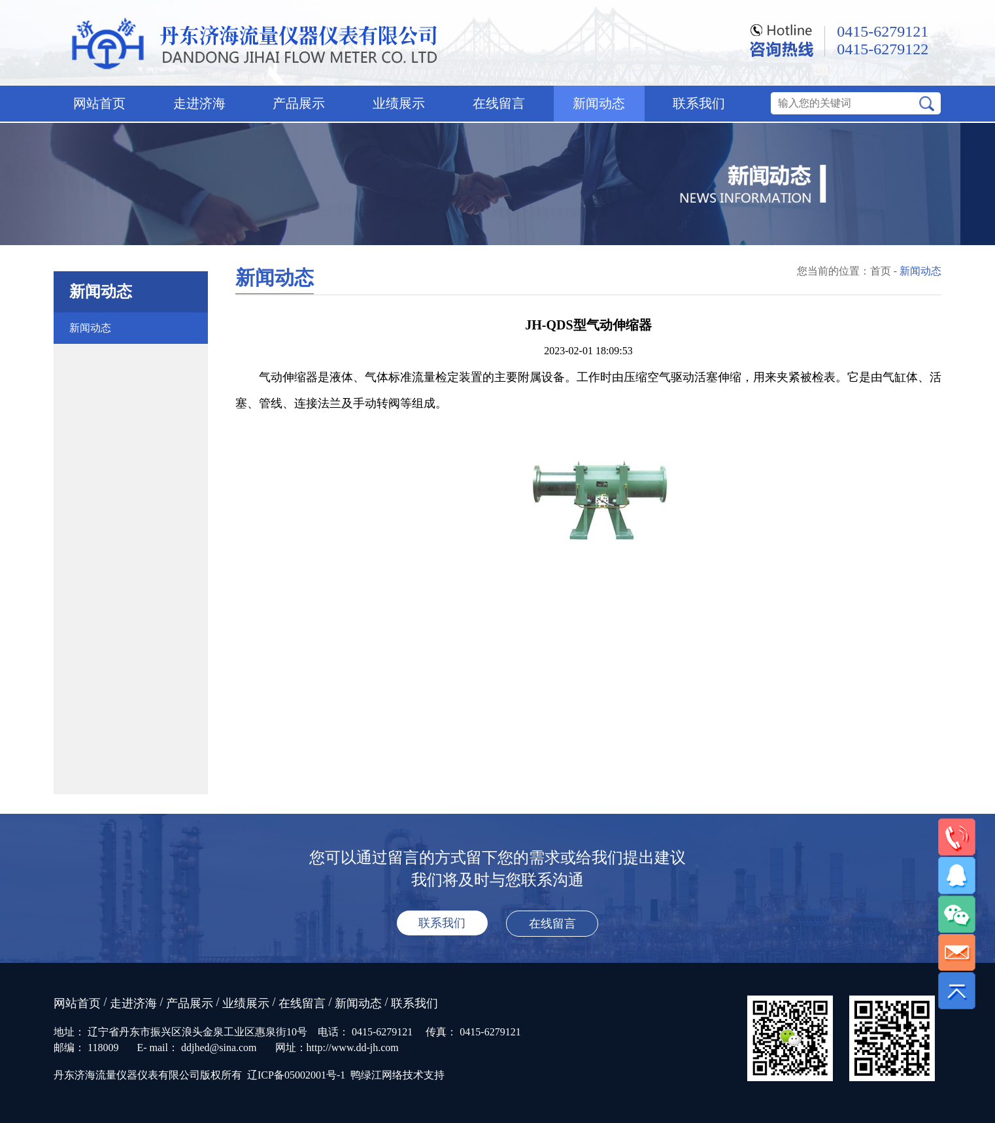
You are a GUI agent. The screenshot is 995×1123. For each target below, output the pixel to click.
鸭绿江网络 (376, 1075)
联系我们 (699, 103)
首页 (880, 271)
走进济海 (199, 103)
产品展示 (299, 103)
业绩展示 (399, 103)
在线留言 (499, 103)
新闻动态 (599, 103)
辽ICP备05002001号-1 (296, 1075)
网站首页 (99, 103)
